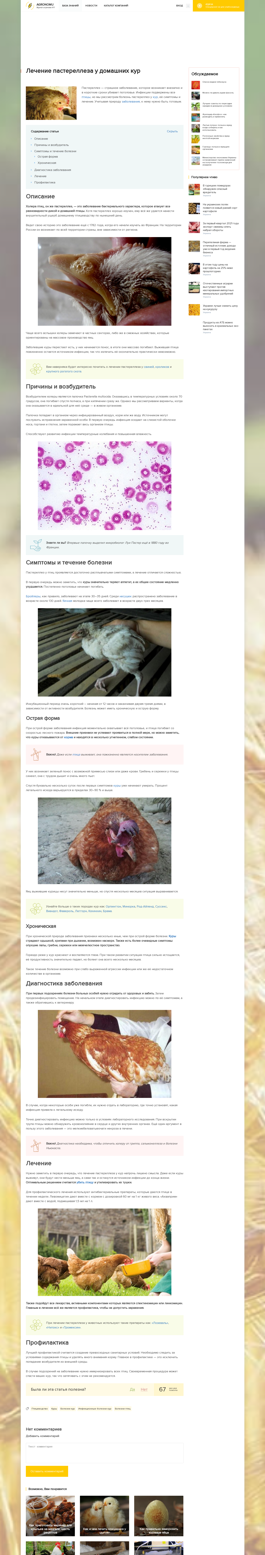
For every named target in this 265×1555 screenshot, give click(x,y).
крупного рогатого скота (63, 371)
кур (155, 97)
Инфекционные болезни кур (94, 1408)
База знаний (70, 5)
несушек (125, 596)
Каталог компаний (116, 5)
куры (117, 785)
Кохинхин (94, 911)
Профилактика (44, 182)
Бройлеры (33, 596)
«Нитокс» (52, 1327)
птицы (86, 97)
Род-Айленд (145, 906)
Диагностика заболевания (52, 170)
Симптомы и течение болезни (55, 151)
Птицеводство (40, 1408)
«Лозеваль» (160, 1323)
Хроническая (47, 163)
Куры (172, 936)
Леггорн (81, 911)
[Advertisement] (132, 37)
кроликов (162, 367)
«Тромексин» (72, 1327)
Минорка (129, 906)
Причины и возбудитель (51, 145)
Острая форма (48, 156)
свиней (149, 367)
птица (76, 754)
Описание (41, 138)
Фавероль (66, 911)
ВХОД (183, 6)
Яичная (67, 601)
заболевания (131, 101)
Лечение (40, 176)
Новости (91, 5)
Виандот (52, 911)
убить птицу (85, 1182)
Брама (107, 911)
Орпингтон (113, 906)
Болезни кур (68, 1408)
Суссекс (161, 906)
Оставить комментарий (47, 1471)
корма (68, 737)
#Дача (222, 5)
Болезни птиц (122, 1408)
